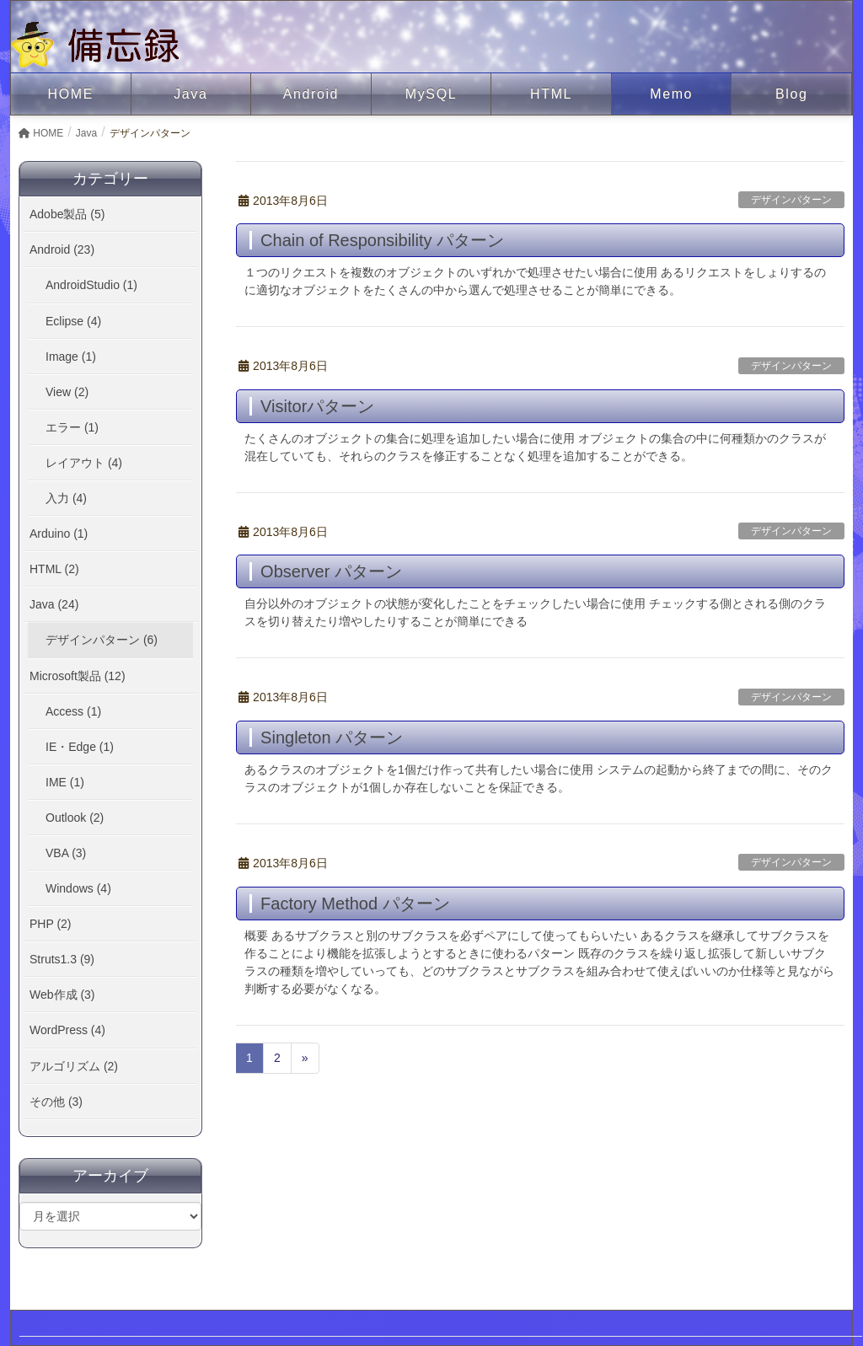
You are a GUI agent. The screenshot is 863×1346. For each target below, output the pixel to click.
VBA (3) (66, 853)
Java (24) (53, 604)
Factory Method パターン (355, 903)
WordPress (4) (67, 1030)
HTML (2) (54, 569)
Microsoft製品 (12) (77, 676)
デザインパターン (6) (102, 639)
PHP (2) (50, 923)
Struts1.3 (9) (61, 959)
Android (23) (61, 249)
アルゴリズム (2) (73, 1066)
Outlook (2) (75, 817)
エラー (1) (72, 427)
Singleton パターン (331, 737)
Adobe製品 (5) (67, 214)
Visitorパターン (317, 406)
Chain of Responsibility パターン (382, 240)
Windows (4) (78, 888)
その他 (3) (56, 1101)
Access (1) (73, 711)
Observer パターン (331, 571)
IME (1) (65, 782)
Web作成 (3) (62, 994)
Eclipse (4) (73, 321)
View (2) (67, 392)
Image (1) (71, 356)
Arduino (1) (58, 533)
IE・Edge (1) (80, 746)
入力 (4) (66, 498)
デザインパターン (791, 200)
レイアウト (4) (84, 462)
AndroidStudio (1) (91, 285)
